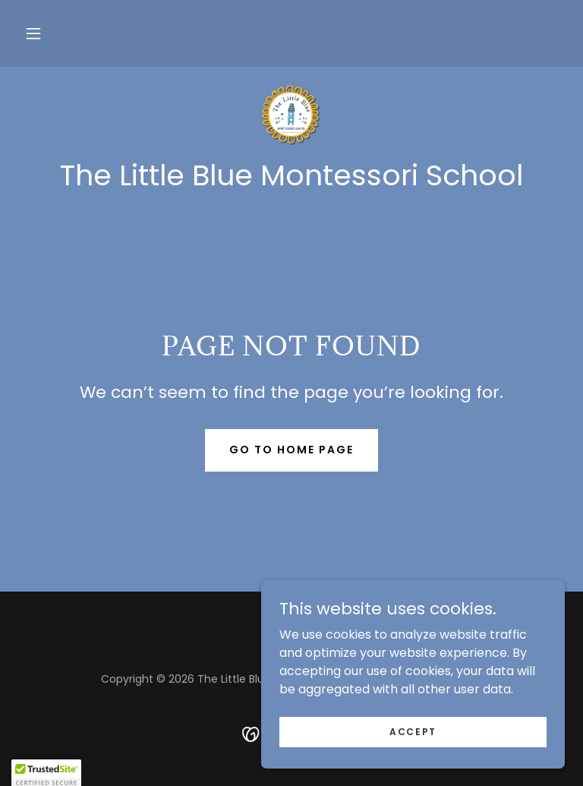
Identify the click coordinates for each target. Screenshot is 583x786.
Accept (412, 730)
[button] (33, 33)
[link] (291, 115)
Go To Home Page (291, 449)
